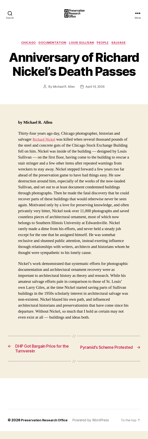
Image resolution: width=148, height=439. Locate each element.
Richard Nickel (45, 146)
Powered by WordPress (93, 428)
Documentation (51, 49)
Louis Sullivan (82, 49)
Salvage (122, 49)
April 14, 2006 (95, 93)
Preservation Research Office (45, 428)
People (105, 49)
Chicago (26, 49)
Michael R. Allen (63, 93)
